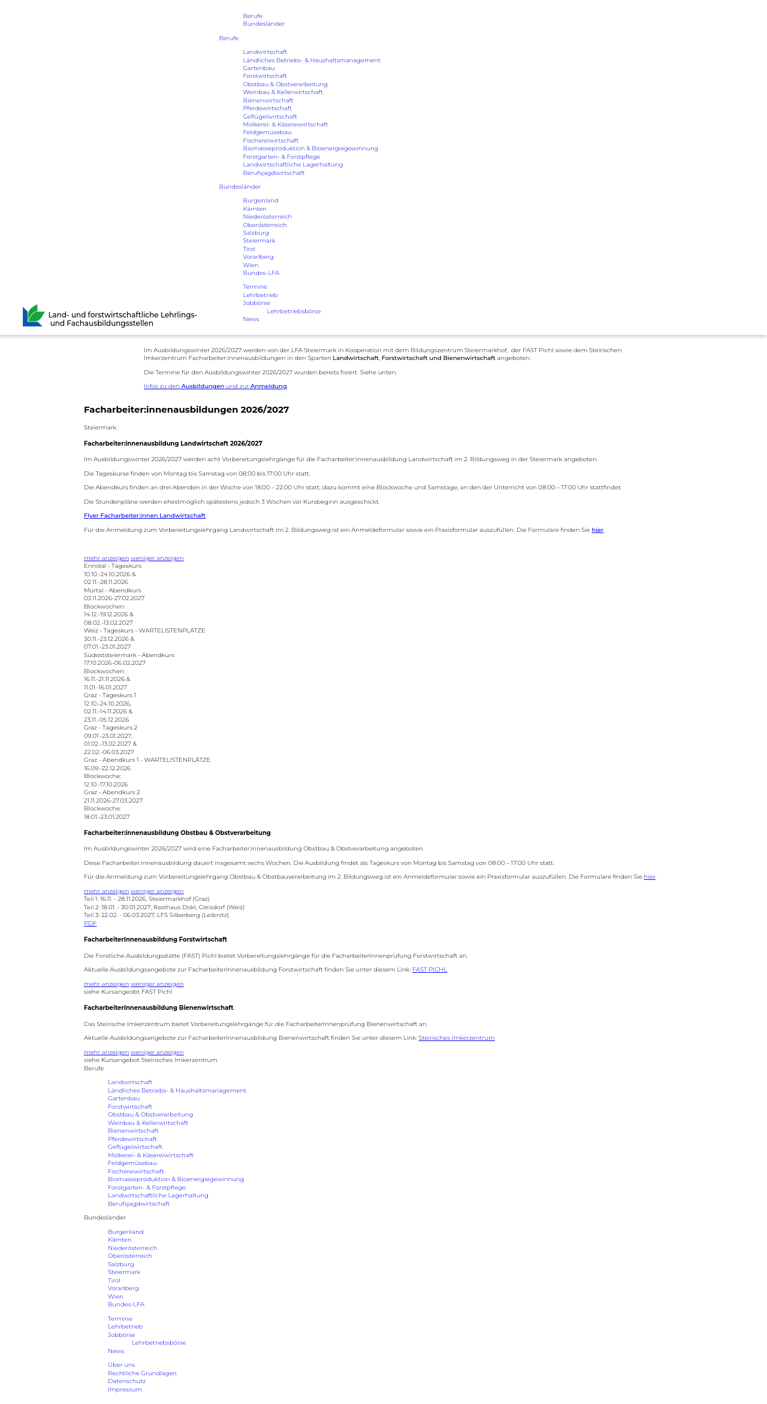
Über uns (121, 1365)
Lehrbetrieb (260, 297)
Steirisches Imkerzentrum (457, 1038)
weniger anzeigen (157, 558)
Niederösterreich (267, 218)
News (251, 321)
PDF (90, 923)
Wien (250, 266)
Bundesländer (264, 24)
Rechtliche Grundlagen (142, 1373)
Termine (255, 288)
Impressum (125, 1389)
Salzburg (256, 234)
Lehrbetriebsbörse (294, 313)
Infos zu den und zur (215, 386)
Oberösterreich (265, 226)
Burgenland (260, 201)
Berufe (252, 16)
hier (650, 876)
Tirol (249, 250)
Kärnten (255, 210)
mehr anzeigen (106, 558)
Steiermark (259, 242)
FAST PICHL (429, 969)
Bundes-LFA (261, 275)
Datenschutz (127, 1381)
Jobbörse (256, 304)
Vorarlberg (258, 258)
